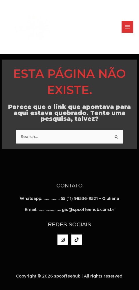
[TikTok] (76, 239)
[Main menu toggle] (127, 27)
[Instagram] (62, 239)
